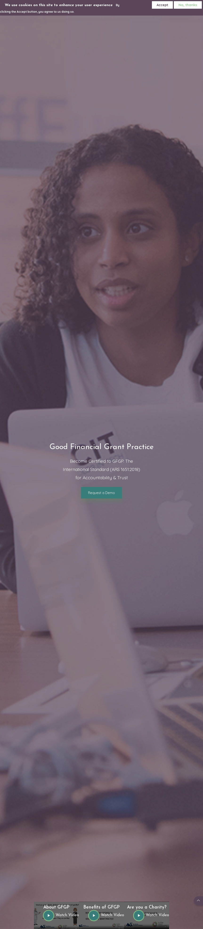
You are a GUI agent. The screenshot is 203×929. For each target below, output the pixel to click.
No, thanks (188, 5)
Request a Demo (101, 493)
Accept (162, 5)
